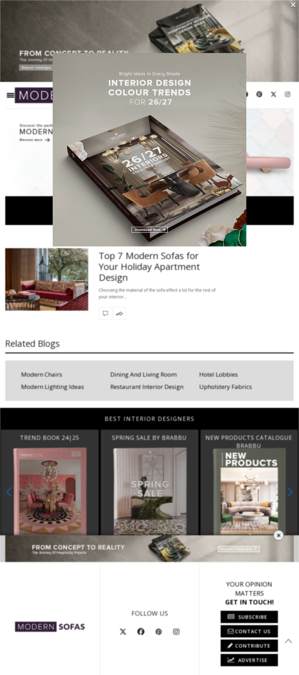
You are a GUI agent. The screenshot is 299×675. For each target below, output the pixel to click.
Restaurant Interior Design (146, 387)
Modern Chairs (41, 374)
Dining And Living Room (143, 374)
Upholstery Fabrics (225, 387)
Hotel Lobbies (218, 374)
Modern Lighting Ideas (52, 387)
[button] (290, 492)
